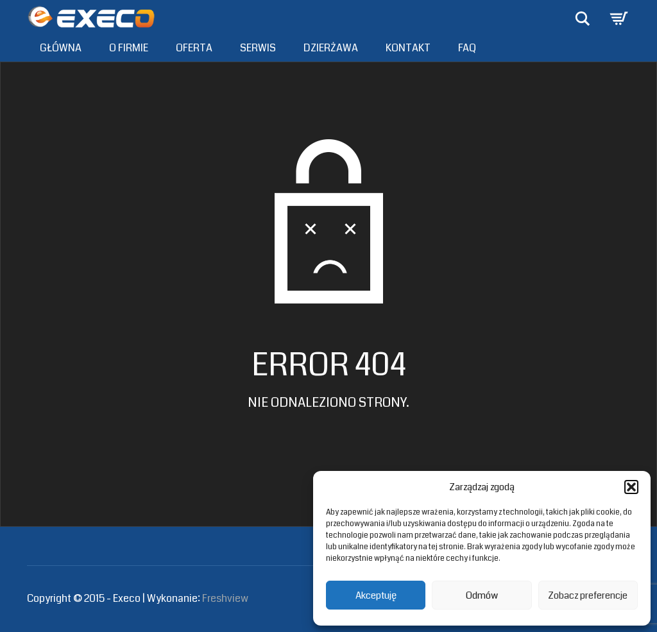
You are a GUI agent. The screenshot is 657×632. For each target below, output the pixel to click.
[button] (631, 487)
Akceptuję (376, 595)
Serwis (258, 47)
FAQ (467, 47)
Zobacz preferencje (587, 595)
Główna (60, 47)
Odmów (482, 595)
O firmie (128, 47)
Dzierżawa (330, 47)
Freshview (225, 598)
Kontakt (408, 47)
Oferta (194, 47)
